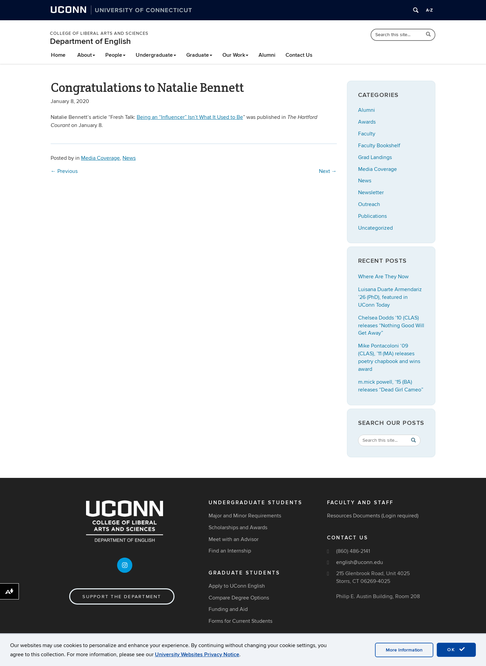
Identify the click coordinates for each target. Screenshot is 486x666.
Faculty (366, 133)
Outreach (369, 204)
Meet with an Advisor (234, 539)
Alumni (267, 55)
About (86, 55)
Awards (367, 122)
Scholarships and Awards (238, 527)
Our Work (235, 55)
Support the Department (121, 596)
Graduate (199, 55)
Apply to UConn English (237, 586)
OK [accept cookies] (456, 649)
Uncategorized (375, 228)
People (115, 55)
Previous (64, 171)
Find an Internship (230, 550)
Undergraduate (156, 55)
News (129, 158)
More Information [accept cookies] (404, 650)
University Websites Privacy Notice (197, 654)
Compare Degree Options (239, 597)
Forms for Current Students (240, 621)
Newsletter (371, 192)
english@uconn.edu (359, 562)
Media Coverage (100, 158)
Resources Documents (353, 515)
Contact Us (299, 55)
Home (58, 55)
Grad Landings (375, 157)
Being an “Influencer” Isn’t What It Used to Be (190, 117)
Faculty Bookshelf (379, 145)
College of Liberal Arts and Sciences (99, 33)
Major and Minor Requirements (245, 515)
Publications (372, 216)
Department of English (90, 41)
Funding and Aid (228, 609)
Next (328, 171)
